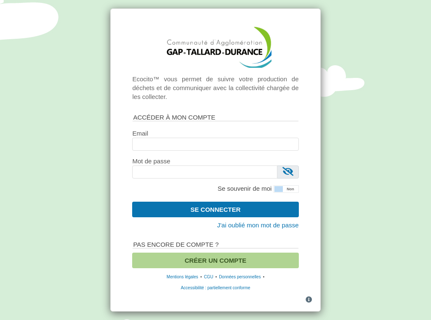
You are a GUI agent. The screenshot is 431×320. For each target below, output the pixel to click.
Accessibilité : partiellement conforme (215, 287)
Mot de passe (151, 161)
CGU (208, 277)
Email (140, 133)
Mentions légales (182, 277)
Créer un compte (216, 260)
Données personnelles (240, 277)
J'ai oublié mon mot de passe (258, 225)
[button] (286, 188)
